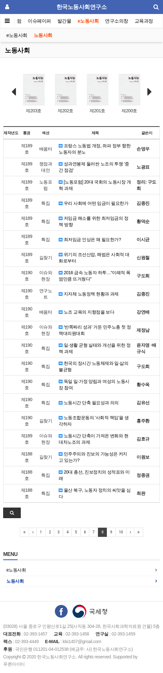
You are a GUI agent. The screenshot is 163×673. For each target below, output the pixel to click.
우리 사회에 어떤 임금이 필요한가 (93, 203)
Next (149, 92)
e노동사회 (88, 21)
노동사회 (43, 35)
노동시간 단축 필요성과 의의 (89, 402)
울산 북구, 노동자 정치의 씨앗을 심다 (94, 493)
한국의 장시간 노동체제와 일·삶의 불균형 (93, 366)
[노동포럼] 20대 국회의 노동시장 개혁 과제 (95, 185)
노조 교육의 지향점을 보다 (86, 312)
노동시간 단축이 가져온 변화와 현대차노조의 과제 (93, 439)
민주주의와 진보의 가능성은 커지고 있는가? (93, 457)
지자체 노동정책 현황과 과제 (89, 293)
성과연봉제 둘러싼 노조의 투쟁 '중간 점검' (94, 167)
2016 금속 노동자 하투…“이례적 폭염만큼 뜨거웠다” (94, 275)
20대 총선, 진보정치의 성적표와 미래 (94, 475)
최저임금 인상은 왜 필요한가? (90, 239)
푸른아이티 (14, 664)
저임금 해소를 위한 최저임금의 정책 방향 (93, 221)
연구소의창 (116, 21)
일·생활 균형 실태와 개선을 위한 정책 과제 (94, 348)
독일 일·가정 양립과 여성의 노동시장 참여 (94, 384)
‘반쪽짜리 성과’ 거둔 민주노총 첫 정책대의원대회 (95, 330)
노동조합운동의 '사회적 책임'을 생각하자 (94, 421)
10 (121, 532)
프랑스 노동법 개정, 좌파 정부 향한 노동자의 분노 (94, 149)
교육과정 (144, 21)
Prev (13, 92)
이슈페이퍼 (39, 21)
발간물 (64, 21)
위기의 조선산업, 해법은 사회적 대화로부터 (94, 257)
